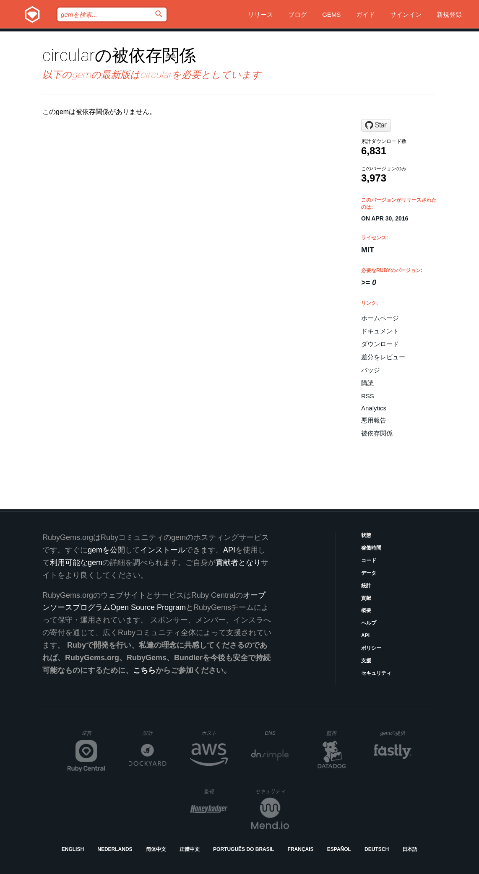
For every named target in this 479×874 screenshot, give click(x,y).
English (73, 849)
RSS (367, 395)
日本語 (409, 849)
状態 (366, 535)
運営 (93, 736)
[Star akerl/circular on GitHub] (376, 125)
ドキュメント (380, 331)
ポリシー (371, 648)
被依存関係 (377, 433)
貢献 (366, 598)
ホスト (214, 733)
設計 (155, 733)
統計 (366, 586)
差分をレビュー (383, 356)
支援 (366, 661)
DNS (277, 733)
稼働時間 (371, 548)
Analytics (373, 408)
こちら (144, 670)
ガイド (365, 14)
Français (301, 849)
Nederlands (114, 849)
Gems (331, 14)
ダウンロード (380, 344)
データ (368, 573)
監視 (338, 733)
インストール (162, 550)
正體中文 (190, 849)
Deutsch (376, 849)
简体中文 (156, 849)
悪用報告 (373, 420)
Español (339, 849)
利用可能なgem (76, 562)
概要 (366, 610)
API (365, 635)
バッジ (370, 369)
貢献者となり (238, 562)
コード (368, 560)
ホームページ (380, 318)
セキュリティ (376, 673)
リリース (260, 14)
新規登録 (449, 14)
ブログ (297, 14)
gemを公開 (106, 550)
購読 (367, 382)
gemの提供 (396, 733)
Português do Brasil (243, 849)
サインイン (406, 14)
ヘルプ (368, 623)
